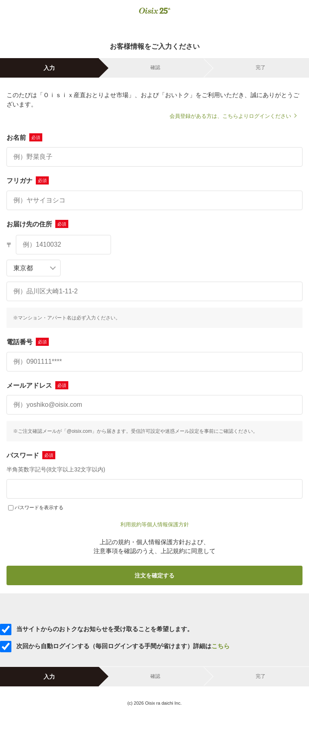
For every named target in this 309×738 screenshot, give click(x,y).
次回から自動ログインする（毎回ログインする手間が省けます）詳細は (115, 645)
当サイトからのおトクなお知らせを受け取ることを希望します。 (96, 628)
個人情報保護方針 (168, 524)
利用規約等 (133, 524)
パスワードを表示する (39, 507)
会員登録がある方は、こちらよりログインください (230, 116)
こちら (220, 645)
